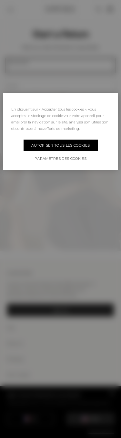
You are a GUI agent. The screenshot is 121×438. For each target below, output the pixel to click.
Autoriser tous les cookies (60, 145)
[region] (60, 131)
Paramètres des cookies (60, 158)
